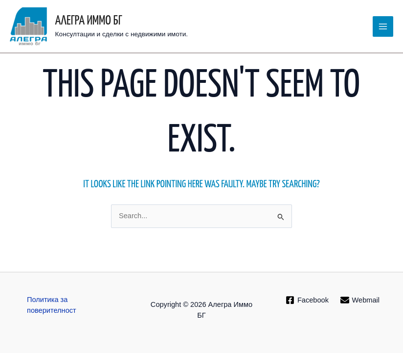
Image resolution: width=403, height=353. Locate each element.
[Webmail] (359, 300)
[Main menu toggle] (383, 26)
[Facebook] (307, 300)
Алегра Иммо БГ (88, 21)
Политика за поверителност (51, 305)
